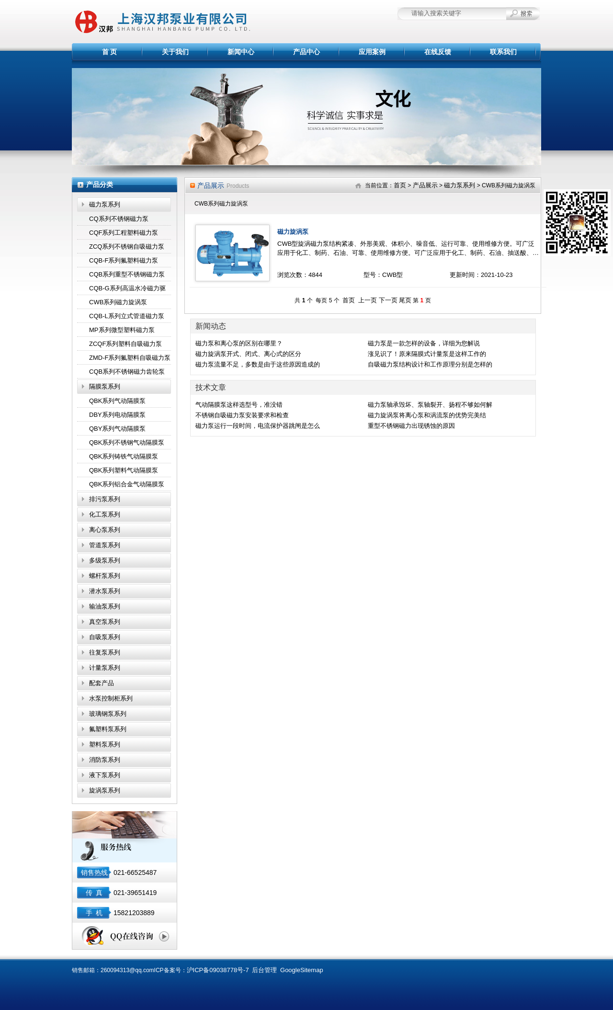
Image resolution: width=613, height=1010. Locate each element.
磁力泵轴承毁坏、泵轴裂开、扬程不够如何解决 (430, 405)
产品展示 (425, 185)
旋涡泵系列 (104, 790)
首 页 (109, 52)
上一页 (367, 300)
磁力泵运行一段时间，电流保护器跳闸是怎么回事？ (257, 426)
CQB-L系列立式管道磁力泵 (126, 316)
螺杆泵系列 (104, 575)
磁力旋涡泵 (292, 231)
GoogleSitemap (301, 970)
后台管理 (264, 970)
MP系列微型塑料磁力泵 (122, 329)
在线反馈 (437, 52)
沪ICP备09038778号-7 (218, 970)
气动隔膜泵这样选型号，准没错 (239, 404)
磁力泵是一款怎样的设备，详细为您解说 (424, 343)
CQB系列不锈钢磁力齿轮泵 (127, 371)
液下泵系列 (104, 775)
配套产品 (101, 683)
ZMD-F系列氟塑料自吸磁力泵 (129, 357)
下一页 (388, 300)
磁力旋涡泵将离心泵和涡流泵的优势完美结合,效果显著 (427, 416)
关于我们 (175, 52)
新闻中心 (240, 52)
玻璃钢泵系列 (107, 713)
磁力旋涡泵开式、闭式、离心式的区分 (248, 353)
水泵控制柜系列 (111, 698)
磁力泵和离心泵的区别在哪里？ (239, 343)
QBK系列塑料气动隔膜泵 (123, 470)
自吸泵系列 (104, 637)
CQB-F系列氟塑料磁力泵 (123, 260)
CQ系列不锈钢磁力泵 (118, 218)
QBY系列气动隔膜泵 (117, 428)
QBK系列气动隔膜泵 (117, 400)
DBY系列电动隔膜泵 (117, 414)
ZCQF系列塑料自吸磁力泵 (125, 343)
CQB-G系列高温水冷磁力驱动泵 (127, 290)
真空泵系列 (104, 621)
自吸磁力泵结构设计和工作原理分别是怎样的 (430, 364)
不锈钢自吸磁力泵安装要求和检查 (242, 415)
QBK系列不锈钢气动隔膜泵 (126, 442)
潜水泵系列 (104, 591)
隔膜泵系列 (104, 386)
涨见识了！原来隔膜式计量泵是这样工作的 (427, 353)
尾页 (405, 300)
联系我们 (503, 52)
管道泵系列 (104, 545)
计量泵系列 (104, 667)
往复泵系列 (104, 652)
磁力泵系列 (104, 204)
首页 (400, 185)
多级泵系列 (104, 560)
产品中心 (306, 52)
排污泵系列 (104, 499)
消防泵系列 (104, 759)
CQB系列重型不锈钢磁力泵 (127, 274)
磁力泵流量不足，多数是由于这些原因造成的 (257, 364)
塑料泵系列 (104, 744)
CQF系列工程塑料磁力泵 (123, 232)
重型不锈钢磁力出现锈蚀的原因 (411, 425)
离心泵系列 (104, 529)
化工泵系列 (104, 514)
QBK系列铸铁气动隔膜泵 (123, 456)
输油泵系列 (104, 606)
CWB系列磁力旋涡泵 (118, 302)
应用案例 (372, 52)
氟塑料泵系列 (107, 729)
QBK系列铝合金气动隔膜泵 (126, 484)
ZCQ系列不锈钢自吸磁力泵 (126, 246)
